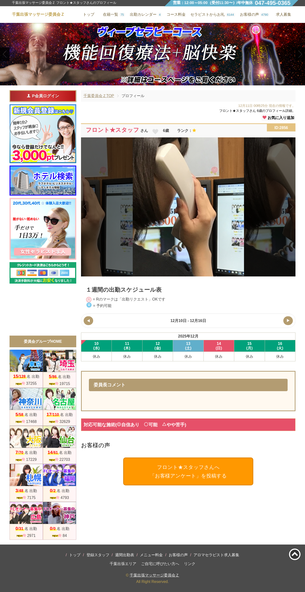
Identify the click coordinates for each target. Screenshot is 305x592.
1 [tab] (145, 81)
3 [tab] (159, 81)
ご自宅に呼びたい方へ (160, 564)
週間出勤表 (124, 555)
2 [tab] (152, 81)
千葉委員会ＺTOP (98, 96)
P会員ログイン (43, 95)
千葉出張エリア (123, 564)
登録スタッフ (97, 555)
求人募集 (283, 14)
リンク (189, 564)
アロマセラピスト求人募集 (216, 555)
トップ (75, 555)
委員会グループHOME (43, 341)
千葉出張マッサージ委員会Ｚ (154, 575)
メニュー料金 (151, 555)
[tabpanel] (152, 54)
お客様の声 (178, 555)
